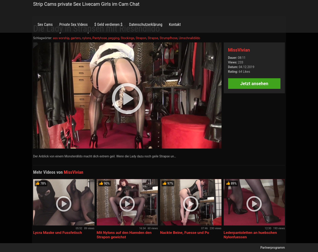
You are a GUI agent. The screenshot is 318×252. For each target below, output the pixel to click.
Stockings (127, 38)
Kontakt (175, 24)
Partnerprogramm (272, 247)
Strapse (153, 38)
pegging (113, 38)
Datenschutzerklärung (145, 24)
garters (76, 38)
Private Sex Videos (73, 24)
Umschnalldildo (189, 38)
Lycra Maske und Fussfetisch (57, 232)
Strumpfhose (169, 38)
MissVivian (239, 50)
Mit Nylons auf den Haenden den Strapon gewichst (124, 234)
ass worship (61, 38)
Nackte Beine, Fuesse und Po (184, 232)
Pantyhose (99, 38)
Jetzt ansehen (254, 83)
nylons (86, 38)
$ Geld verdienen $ (108, 24)
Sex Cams (45, 24)
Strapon (141, 38)
